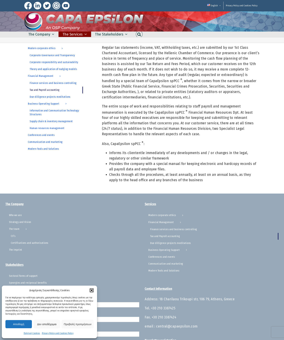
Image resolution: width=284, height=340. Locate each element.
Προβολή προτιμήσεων (77, 324)
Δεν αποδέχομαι (47, 324)
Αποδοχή (18, 324)
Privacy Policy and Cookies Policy (58, 333)
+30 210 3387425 (163, 308)
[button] (91, 290)
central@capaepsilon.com (177, 326)
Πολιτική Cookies (32, 333)
